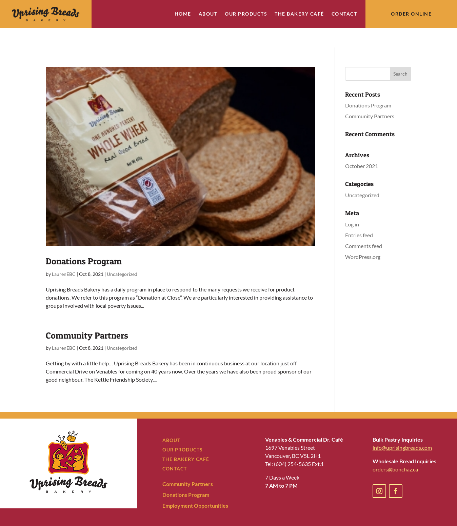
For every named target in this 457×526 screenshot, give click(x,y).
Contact (344, 14)
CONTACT (174, 449)
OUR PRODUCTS (182, 430)
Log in (352, 205)
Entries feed (359, 216)
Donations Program (84, 242)
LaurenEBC (64, 255)
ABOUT (171, 421)
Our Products (246, 14)
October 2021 (361, 147)
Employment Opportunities (195, 486)
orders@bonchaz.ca (395, 450)
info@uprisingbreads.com (402, 428)
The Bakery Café (299, 14)
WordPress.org (362, 237)
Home (183, 14)
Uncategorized (122, 255)
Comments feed (363, 226)
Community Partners (87, 316)
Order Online (411, 14)
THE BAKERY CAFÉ (185, 440)
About (208, 14)
